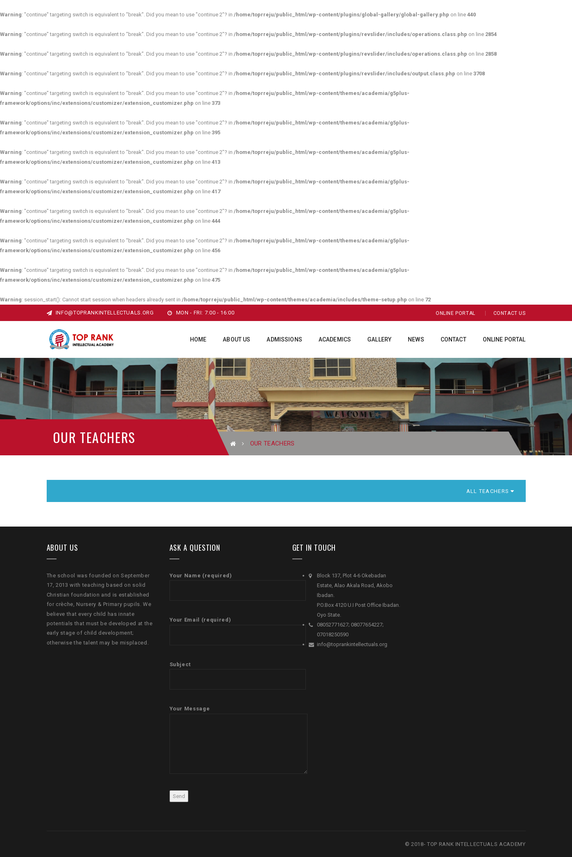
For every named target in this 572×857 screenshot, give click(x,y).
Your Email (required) (225, 631)
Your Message (225, 739)
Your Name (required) (225, 586)
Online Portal (455, 313)
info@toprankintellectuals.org (100, 313)
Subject (225, 675)
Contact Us (509, 313)
